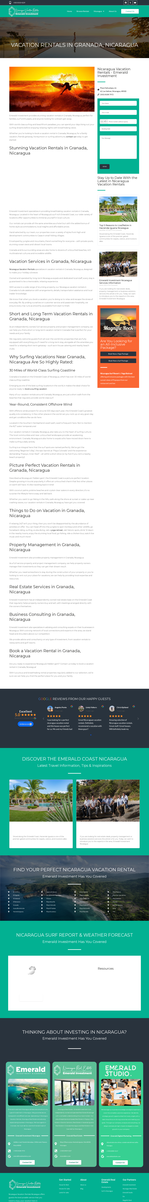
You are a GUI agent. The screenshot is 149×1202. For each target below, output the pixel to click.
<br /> (52, 182)
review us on (25, 724)
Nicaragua (99, 11)
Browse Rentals (83, 11)
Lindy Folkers (91, 707)
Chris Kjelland (122, 707)
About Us (113, 11)
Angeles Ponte (61, 707)
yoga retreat (57, 530)
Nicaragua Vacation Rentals (22, 269)
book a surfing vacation (36, 389)
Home (69, 11)
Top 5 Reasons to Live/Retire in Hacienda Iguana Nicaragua (115, 226)
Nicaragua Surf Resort (109, 373)
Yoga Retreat (126, 373)
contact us (71, 137)
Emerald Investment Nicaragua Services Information (115, 281)
